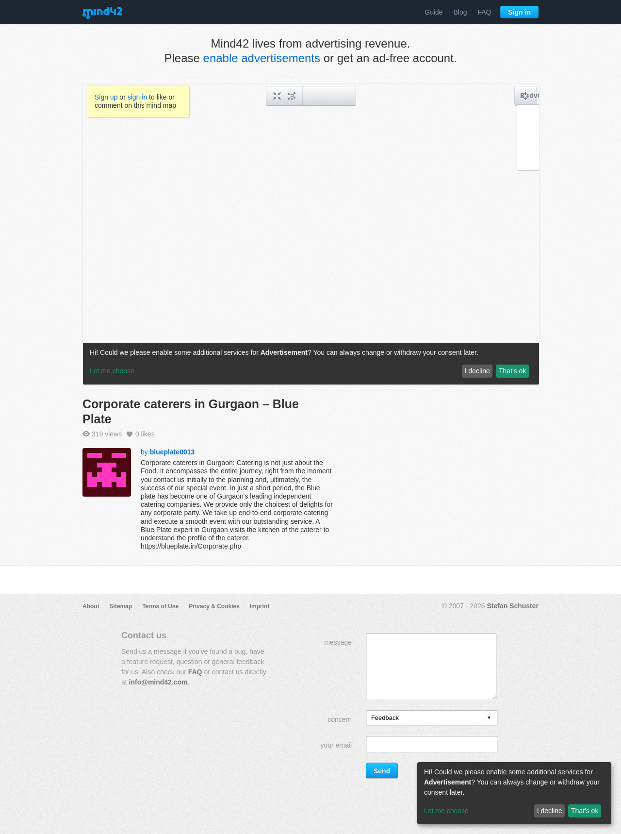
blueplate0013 (172, 452)
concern (339, 719)
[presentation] (489, 718)
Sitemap (121, 606)
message (338, 642)
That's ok (584, 811)
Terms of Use (160, 606)
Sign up (106, 97)
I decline (549, 811)
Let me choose (446, 811)
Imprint (260, 606)
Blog (460, 12)
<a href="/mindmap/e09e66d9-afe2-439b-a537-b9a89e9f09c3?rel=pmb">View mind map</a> (310, 234)
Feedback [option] (385, 717)
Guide (433, 12)
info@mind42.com (158, 682)
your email (336, 745)
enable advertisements (261, 58)
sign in (137, 97)
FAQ (484, 12)
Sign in (519, 12)
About (90, 606)
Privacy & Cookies (214, 606)
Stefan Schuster (513, 606)
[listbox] (432, 718)
